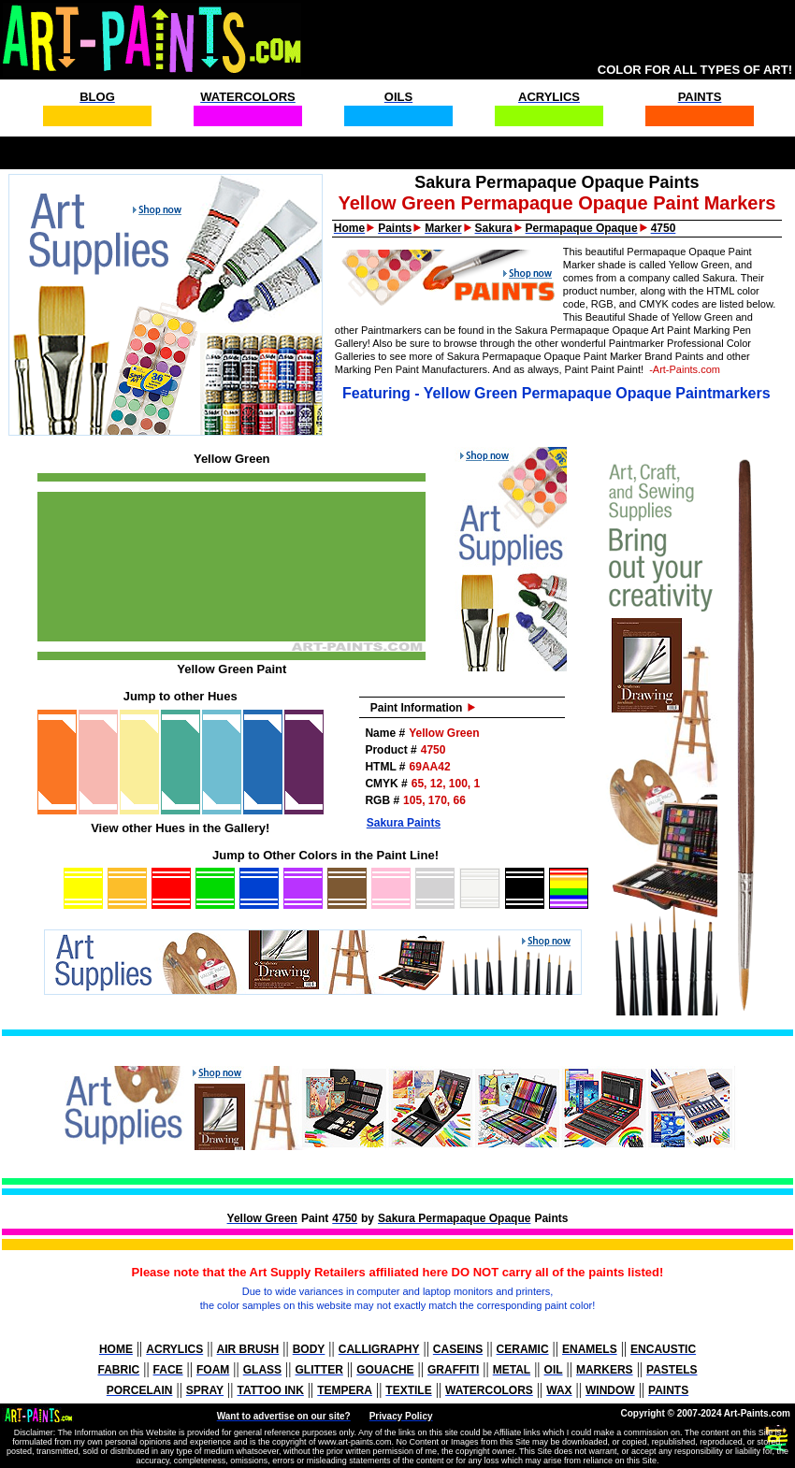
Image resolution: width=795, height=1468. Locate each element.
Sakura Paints (404, 822)
